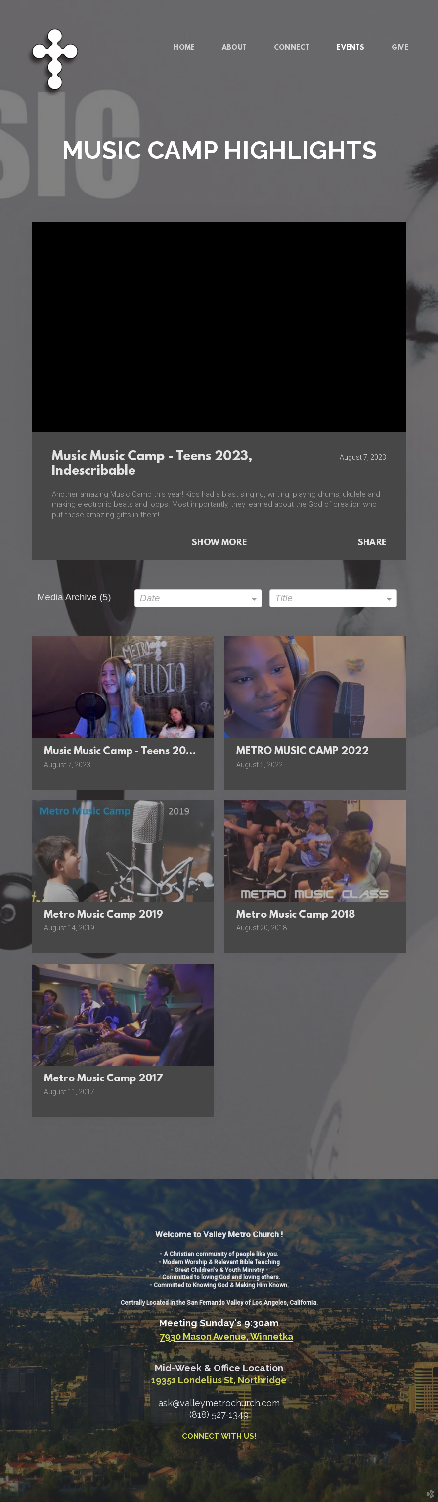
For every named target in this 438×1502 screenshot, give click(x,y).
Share (371, 543)
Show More (218, 543)
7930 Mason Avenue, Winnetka (226, 1336)
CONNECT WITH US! (219, 1436)
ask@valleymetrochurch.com (219, 1403)
